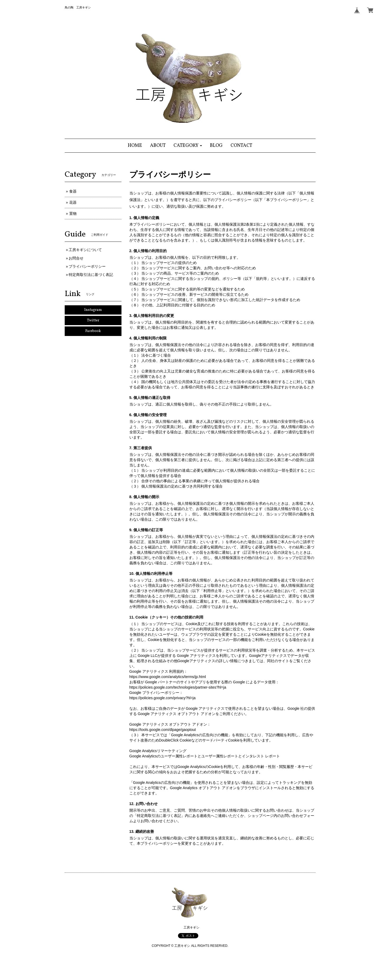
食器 (73, 191)
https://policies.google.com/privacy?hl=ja (162, 698)
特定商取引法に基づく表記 (91, 274)
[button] (188, 145)
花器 (73, 202)
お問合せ (76, 258)
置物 (73, 213)
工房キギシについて (85, 250)
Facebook (93, 331)
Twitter (93, 320)
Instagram (93, 309)
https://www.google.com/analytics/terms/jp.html (167, 677)
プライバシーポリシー (87, 266)
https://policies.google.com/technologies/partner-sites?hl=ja (177, 687)
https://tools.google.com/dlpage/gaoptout (162, 729)
